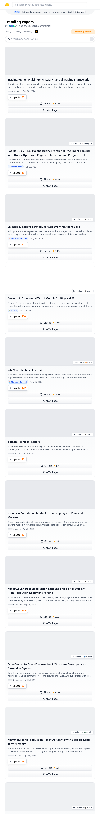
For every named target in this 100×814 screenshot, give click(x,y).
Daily (8, 31)
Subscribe (79, 12)
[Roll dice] (92, 39)
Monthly (28, 31)
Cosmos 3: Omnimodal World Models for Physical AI (41, 298)
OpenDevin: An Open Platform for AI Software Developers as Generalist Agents (47, 666)
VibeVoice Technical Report (25, 370)
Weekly (17, 31)
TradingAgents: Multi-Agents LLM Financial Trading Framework (48, 79)
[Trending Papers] (36, 31)
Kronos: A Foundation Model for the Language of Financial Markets (45, 515)
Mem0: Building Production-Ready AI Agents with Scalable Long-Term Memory (49, 742)
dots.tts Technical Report (24, 442)
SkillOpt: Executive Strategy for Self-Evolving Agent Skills (44, 226)
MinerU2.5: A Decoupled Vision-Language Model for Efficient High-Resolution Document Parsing (46, 591)
